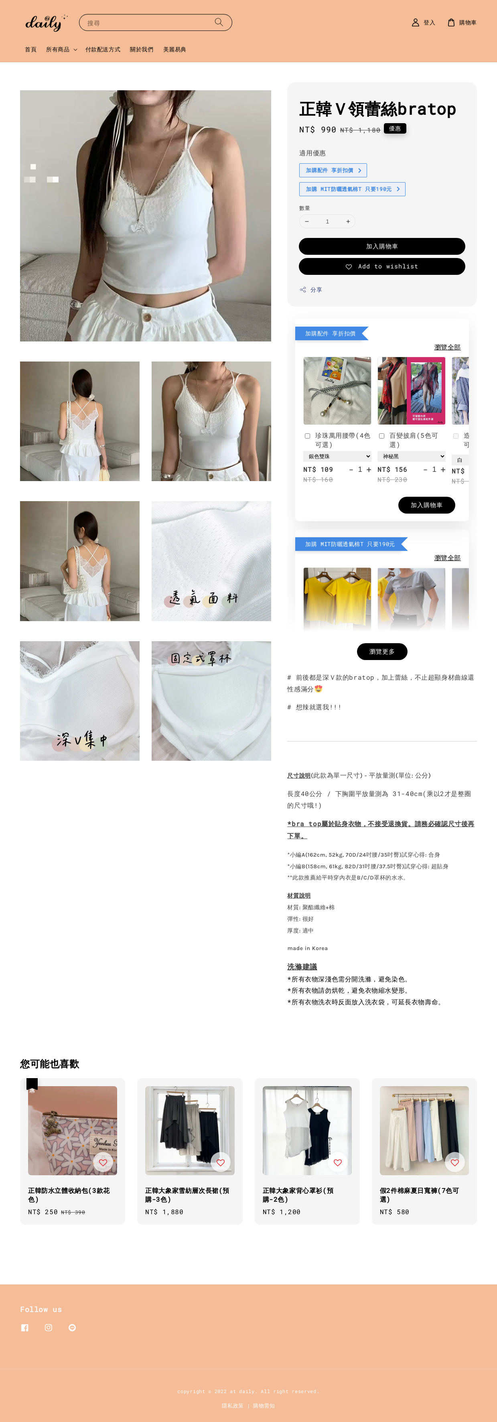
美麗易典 (175, 49)
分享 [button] (310, 289)
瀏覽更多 (382, 651)
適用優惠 (312, 152)
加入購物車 (382, 246)
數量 (304, 207)
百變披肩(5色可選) (407, 439)
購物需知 (264, 1405)
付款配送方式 (103, 49)
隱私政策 (233, 1405)
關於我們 (141, 49)
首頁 (31, 49)
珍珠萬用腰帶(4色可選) (336, 439)
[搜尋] (219, 22)
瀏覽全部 (447, 347)
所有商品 (57, 49)
